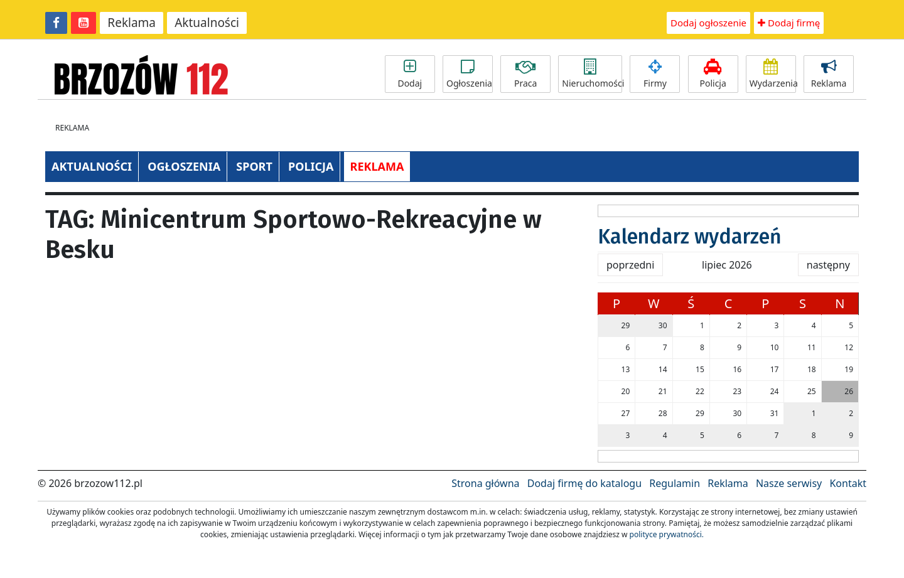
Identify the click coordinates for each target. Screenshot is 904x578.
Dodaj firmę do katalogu (584, 483)
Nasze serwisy (789, 483)
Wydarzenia (773, 74)
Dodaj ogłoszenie (708, 22)
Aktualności (207, 22)
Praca (525, 74)
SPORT (254, 166)
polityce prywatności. (667, 534)
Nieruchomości (592, 74)
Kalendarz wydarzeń (690, 237)
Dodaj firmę (789, 22)
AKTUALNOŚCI (91, 166)
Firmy (654, 74)
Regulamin (674, 483)
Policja (713, 74)
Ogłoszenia (469, 74)
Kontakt (847, 483)
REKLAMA (377, 166)
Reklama (131, 22)
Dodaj (410, 74)
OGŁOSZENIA (184, 166)
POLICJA (310, 166)
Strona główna (485, 483)
